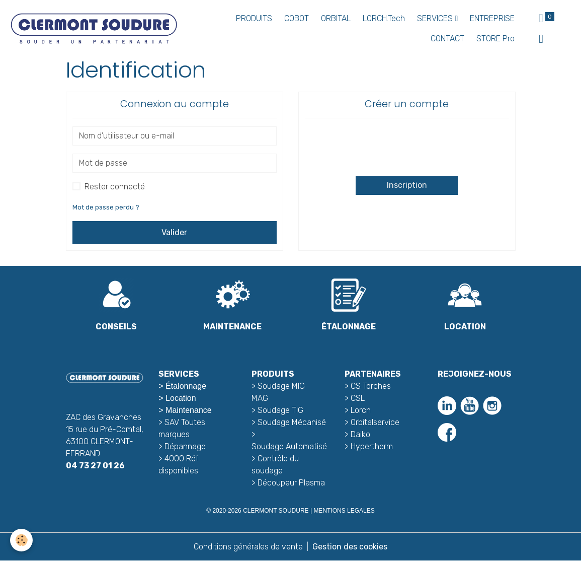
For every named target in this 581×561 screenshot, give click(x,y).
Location (180, 398)
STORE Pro (495, 38)
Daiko (360, 434)
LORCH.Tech (384, 18)
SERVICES (436, 18)
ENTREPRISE (492, 18)
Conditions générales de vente (248, 546)
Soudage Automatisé (289, 446)
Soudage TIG (280, 410)
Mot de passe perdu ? (105, 207)
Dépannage (185, 446)
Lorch (361, 410)
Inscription (407, 185)
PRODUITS (254, 18)
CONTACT (447, 38)
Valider (174, 232)
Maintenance (188, 410)
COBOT (296, 18)
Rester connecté (115, 186)
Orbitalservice (374, 422)
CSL (358, 398)
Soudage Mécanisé (292, 422)
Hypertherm (372, 446)
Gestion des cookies (349, 546)
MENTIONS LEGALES (343, 510)
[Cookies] (21, 540)
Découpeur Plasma (291, 482)
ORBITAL (336, 18)
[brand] (93, 28)
